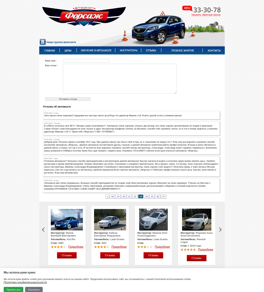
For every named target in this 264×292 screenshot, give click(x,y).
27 (163, 196)
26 (158, 196)
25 (152, 196)
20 (123, 196)
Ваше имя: (51, 60)
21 (129, 196)
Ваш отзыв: (51, 65)
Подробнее (75, 246)
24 (146, 196)
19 (118, 196)
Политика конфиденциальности (25, 282)
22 (135, 196)
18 (112, 196)
